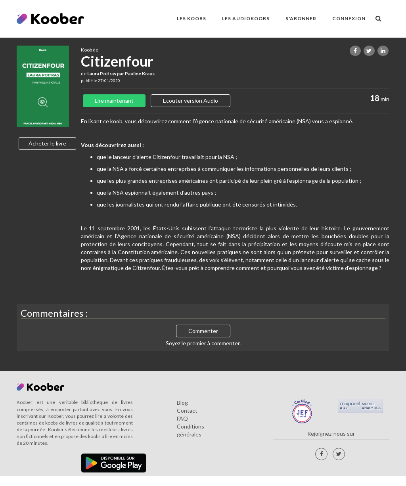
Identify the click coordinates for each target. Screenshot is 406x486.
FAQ (182, 418)
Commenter (203, 330)
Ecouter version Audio (190, 100)
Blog (182, 402)
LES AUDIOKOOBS (246, 18)
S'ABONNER (300, 18)
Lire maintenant (114, 100)
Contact (187, 410)
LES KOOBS (191, 18)
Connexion (349, 18)
